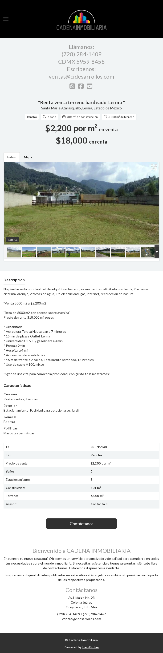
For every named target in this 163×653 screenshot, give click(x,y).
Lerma (87, 108)
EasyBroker (90, 647)
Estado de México (108, 108)
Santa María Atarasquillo (61, 108)
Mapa (28, 157)
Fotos (11, 157)
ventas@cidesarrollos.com (81, 76)
